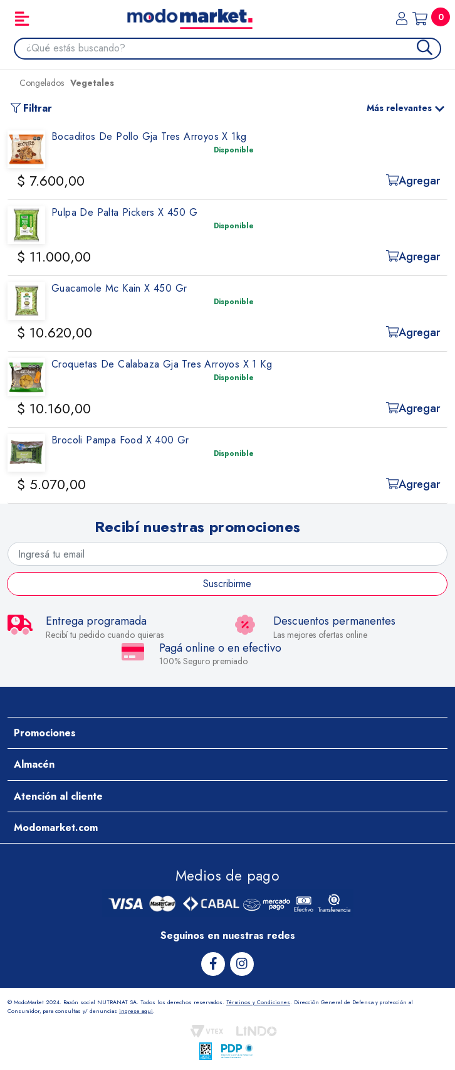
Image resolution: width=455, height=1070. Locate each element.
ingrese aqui (136, 1011)
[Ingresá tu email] (227, 554)
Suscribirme (227, 583)
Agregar (413, 180)
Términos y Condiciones (258, 1002)
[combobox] (233, 48)
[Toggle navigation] (22, 18)
